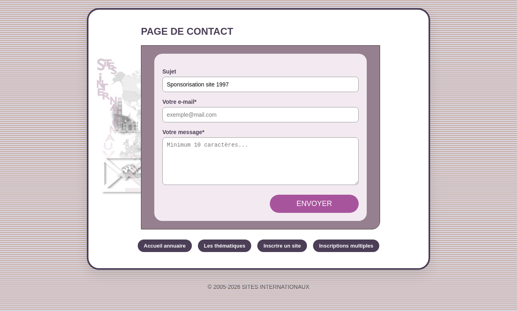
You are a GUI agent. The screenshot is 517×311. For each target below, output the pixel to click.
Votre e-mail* (179, 102)
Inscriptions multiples (346, 253)
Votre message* (183, 132)
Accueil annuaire (165, 253)
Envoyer (314, 211)
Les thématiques (225, 253)
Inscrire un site (282, 253)
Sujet (169, 71)
